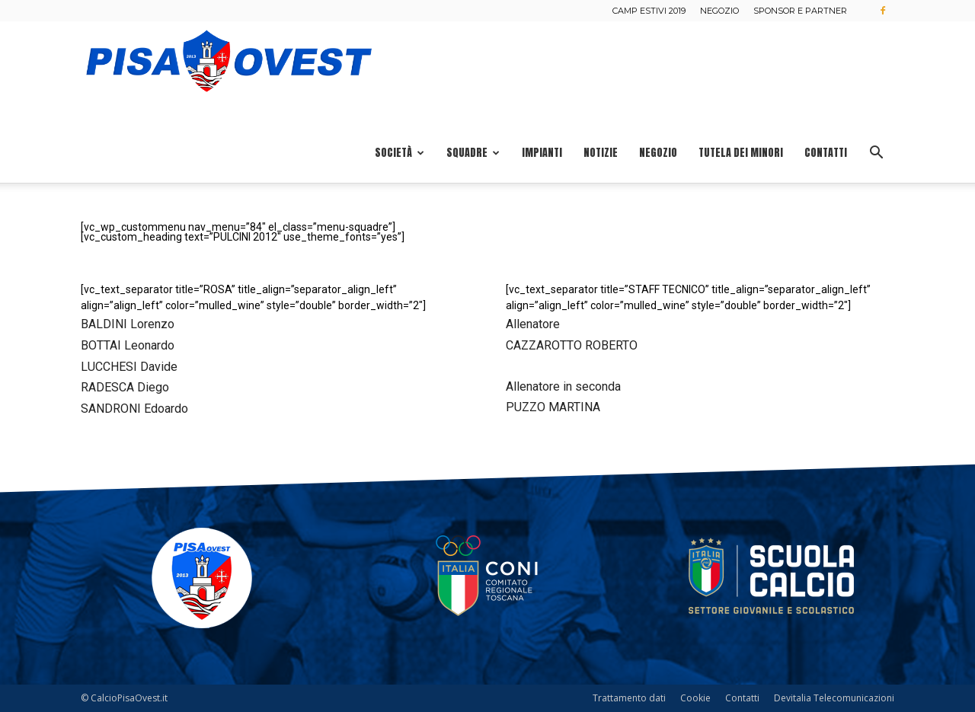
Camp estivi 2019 (649, 10)
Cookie (695, 697)
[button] (876, 154)
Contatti (825, 153)
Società (399, 153)
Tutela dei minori (740, 153)
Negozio (719, 10)
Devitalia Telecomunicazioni (834, 697)
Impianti (542, 153)
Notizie (600, 153)
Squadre (473, 153)
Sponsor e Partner (800, 10)
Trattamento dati (629, 697)
